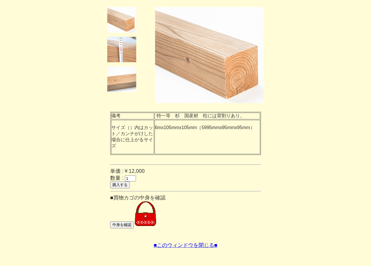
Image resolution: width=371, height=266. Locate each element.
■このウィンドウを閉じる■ (185, 245)
